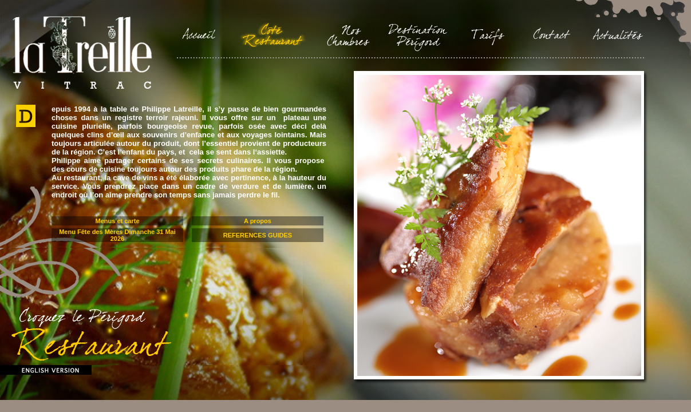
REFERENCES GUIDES (257, 235)
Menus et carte (117, 220)
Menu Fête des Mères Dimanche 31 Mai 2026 (117, 235)
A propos (257, 220)
